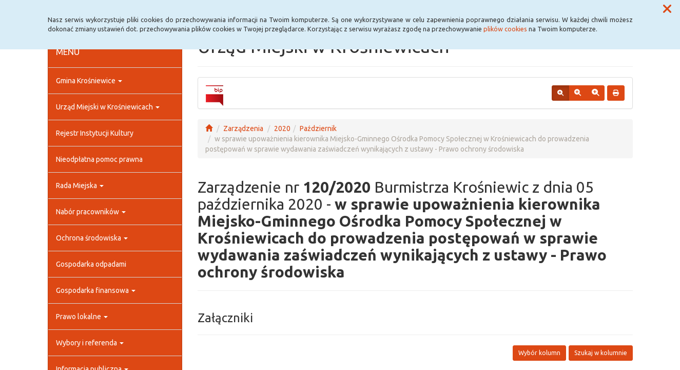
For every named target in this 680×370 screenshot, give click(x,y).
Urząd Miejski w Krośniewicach (108, 107)
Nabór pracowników (91, 212)
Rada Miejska (80, 185)
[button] (667, 9)
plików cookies (505, 28)
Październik (318, 128)
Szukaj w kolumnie (600, 352)
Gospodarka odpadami (91, 264)
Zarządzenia (243, 128)
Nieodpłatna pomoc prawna (99, 159)
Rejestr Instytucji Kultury (94, 133)
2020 (282, 128)
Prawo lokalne (82, 316)
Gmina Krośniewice (89, 81)
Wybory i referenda (90, 343)
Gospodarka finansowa (95, 290)
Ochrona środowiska (92, 238)
